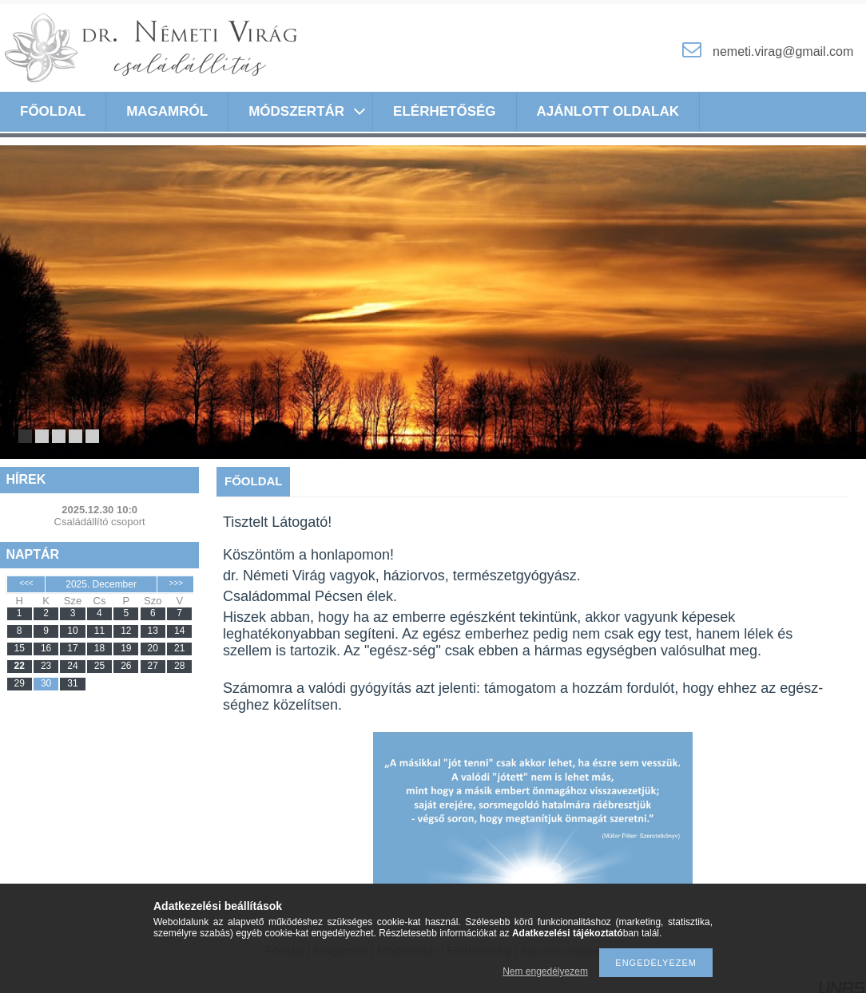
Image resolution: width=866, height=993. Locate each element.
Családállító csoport (99, 522)
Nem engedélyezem (545, 971)
